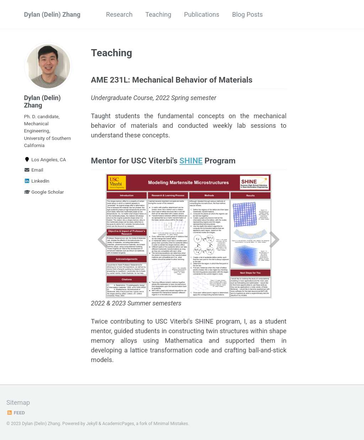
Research (119, 14)
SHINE (191, 160)
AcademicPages (118, 423)
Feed (15, 412)
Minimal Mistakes (171, 423)
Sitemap (18, 402)
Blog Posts (247, 14)
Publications (201, 14)
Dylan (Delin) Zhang (52, 14)
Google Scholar (44, 192)
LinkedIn (36, 181)
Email (33, 170)
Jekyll (91, 423)
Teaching (158, 14)
